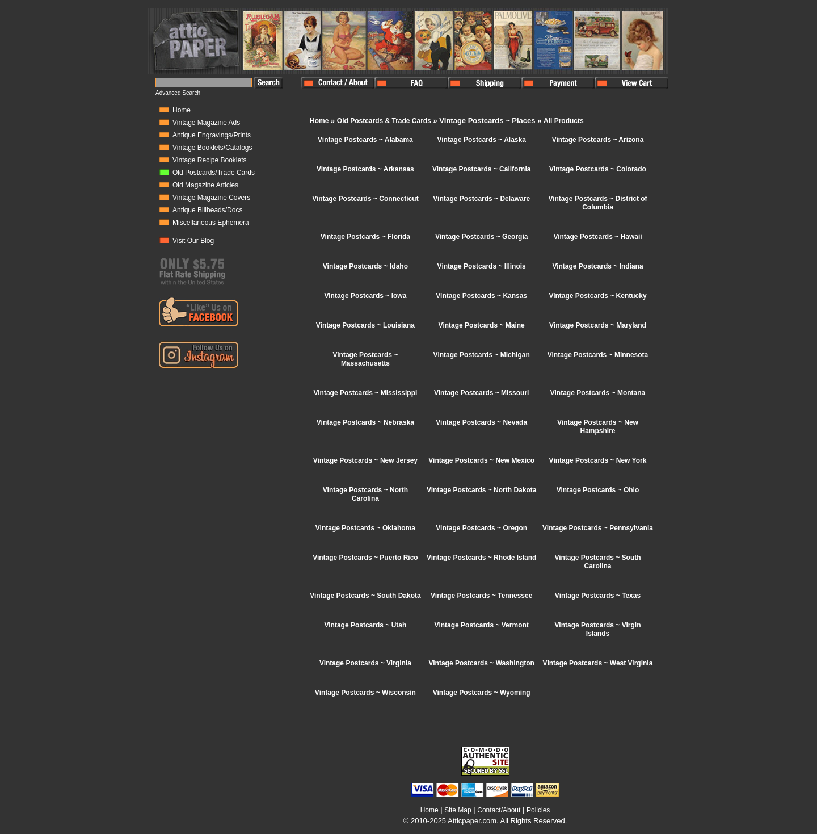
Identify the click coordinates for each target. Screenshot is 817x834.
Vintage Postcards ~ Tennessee (481, 596)
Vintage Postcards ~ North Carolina (365, 494)
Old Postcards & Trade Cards (384, 121)
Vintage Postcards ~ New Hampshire (597, 426)
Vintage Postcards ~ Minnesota (598, 355)
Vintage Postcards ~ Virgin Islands (598, 629)
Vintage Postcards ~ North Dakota (482, 490)
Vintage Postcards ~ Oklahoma (365, 528)
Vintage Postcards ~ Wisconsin (365, 693)
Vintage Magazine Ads (206, 123)
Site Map (457, 810)
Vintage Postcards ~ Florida (365, 237)
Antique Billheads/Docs (207, 210)
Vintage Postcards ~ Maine (482, 325)
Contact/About (498, 810)
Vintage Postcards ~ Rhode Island (482, 557)
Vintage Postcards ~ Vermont (482, 625)
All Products (564, 121)
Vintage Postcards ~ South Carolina (597, 562)
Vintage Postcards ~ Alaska (481, 140)
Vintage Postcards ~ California (481, 169)
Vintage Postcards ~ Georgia (481, 237)
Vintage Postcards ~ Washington (481, 663)
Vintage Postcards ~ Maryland (597, 325)
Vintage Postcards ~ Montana (598, 393)
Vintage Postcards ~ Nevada (481, 422)
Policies (538, 810)
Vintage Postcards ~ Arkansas (365, 169)
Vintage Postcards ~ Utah (365, 625)
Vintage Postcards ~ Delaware (481, 199)
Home (181, 110)
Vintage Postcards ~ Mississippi (365, 393)
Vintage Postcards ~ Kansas (481, 296)
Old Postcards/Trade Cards (213, 173)
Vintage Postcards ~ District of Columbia (597, 203)
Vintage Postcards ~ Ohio (598, 490)
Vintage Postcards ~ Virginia (365, 663)
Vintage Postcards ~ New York (598, 460)
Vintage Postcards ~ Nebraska (365, 422)
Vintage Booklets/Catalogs (212, 148)
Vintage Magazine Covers (211, 198)
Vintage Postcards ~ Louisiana (365, 325)
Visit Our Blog (193, 241)
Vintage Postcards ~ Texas (598, 596)
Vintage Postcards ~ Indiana (597, 266)
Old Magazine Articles (205, 185)
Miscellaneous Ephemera (210, 223)
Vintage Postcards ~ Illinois (481, 266)
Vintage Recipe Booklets (209, 160)
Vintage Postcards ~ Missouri (481, 393)
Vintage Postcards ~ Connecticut (365, 199)
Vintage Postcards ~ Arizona (598, 140)
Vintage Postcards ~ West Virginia (598, 663)
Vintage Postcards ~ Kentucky (597, 296)
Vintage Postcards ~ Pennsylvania (597, 528)
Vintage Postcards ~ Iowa (365, 296)
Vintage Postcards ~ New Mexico (481, 460)
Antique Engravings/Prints (211, 135)
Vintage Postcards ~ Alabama (365, 140)
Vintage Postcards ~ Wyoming (481, 693)
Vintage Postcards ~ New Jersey (365, 460)
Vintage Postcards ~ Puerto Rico (365, 557)
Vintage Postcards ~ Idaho (365, 266)
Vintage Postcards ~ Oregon (481, 528)
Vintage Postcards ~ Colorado (597, 169)
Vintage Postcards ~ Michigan (481, 355)
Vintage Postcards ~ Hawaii (597, 237)
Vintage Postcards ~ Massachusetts (365, 359)
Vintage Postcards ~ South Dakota (365, 596)
